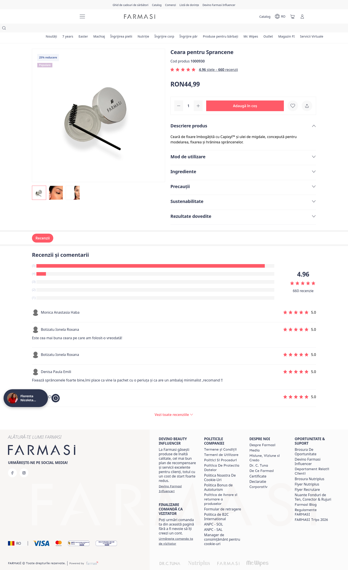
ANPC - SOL (213, 515)
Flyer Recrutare (307, 480)
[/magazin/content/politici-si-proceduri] (220, 451)
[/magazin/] (58, 16)
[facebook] (12, 464)
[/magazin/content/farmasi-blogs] (306, 496)
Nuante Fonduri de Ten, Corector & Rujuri (313, 488)
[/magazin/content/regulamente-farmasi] (313, 503)
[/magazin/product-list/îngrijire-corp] (169, 29)
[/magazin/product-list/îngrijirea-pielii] (125, 29)
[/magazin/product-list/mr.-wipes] (257, 29)
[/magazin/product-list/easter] (85, 29)
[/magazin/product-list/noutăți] (51, 29)
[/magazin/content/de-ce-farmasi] (261, 462)
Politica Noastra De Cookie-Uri (220, 468)
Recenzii (43, 229)
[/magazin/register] (170, 4)
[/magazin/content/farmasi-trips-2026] (311, 511)
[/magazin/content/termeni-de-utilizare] (221, 446)
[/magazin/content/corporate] (258, 478)
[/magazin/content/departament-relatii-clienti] (313, 462)
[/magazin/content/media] (254, 441)
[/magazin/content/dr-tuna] (258, 456)
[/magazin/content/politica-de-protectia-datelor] (222, 458)
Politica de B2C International (216, 507)
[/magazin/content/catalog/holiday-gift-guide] (130, 4)
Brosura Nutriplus (309, 470)
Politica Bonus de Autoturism (218, 478)
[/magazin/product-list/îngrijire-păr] (194, 29)
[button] (245, 97)
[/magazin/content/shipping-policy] (222, 490)
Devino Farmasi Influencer (307, 452)
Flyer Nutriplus (307, 475)
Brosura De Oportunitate (305, 442)
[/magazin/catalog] (156, 4)
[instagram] (24, 464)
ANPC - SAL (213, 520)
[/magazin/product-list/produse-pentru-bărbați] (226, 29)
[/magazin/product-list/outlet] (276, 29)
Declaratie (257, 472)
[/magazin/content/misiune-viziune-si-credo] (268, 449)
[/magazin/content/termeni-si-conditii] (220, 440)
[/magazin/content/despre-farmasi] (262, 436)
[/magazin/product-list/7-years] (68, 29)
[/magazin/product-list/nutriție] (147, 29)
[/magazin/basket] (292, 16)
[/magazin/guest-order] (177, 532)
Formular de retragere (222, 500)
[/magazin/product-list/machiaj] (102, 29)
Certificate (258, 467)
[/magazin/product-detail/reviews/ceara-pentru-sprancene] (174, 405)
